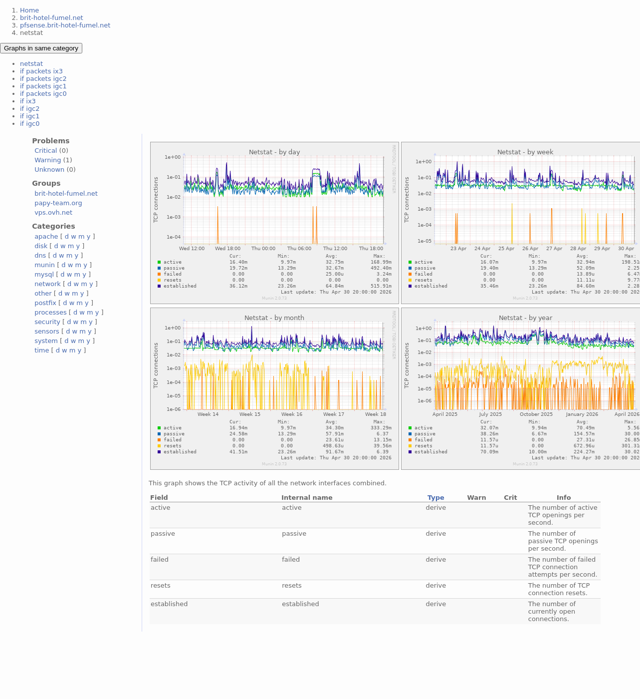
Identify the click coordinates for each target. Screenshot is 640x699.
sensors (46, 331)
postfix (45, 303)
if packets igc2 (43, 78)
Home (29, 10)
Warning (47, 160)
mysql (44, 274)
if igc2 (29, 108)
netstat (31, 63)
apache (46, 236)
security (47, 322)
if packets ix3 (41, 71)
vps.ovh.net (53, 212)
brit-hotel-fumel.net (51, 17)
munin (44, 265)
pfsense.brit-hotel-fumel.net (65, 25)
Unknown (49, 169)
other (43, 293)
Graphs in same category (41, 48)
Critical (45, 150)
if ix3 (28, 101)
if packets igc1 (43, 86)
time (41, 350)
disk (40, 246)
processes (50, 312)
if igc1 (29, 116)
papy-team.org (58, 203)
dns (40, 255)
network (47, 284)
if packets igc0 (43, 93)
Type (435, 497)
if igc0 (29, 123)
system (46, 341)
